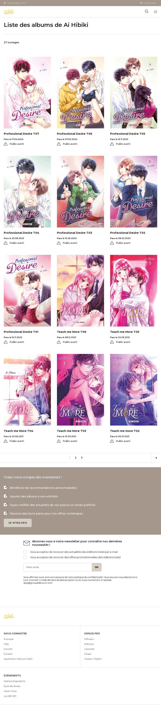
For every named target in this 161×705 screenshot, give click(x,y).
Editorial (89, 644)
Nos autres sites (16, 3)
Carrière (8, 648)
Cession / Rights (93, 658)
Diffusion (89, 639)
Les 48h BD (10, 696)
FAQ (6, 644)
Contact (8, 653)
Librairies (89, 648)
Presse (87, 653)
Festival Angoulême (14, 681)
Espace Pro (150, 3)
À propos (9, 639)
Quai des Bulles (12, 686)
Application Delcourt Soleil (18, 658)
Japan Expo (10, 691)
